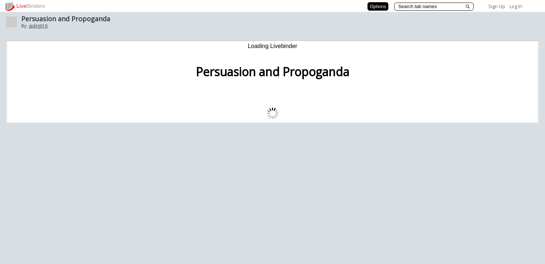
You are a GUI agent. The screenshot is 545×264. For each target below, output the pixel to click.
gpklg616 (38, 26)
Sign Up (496, 6)
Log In (515, 6)
